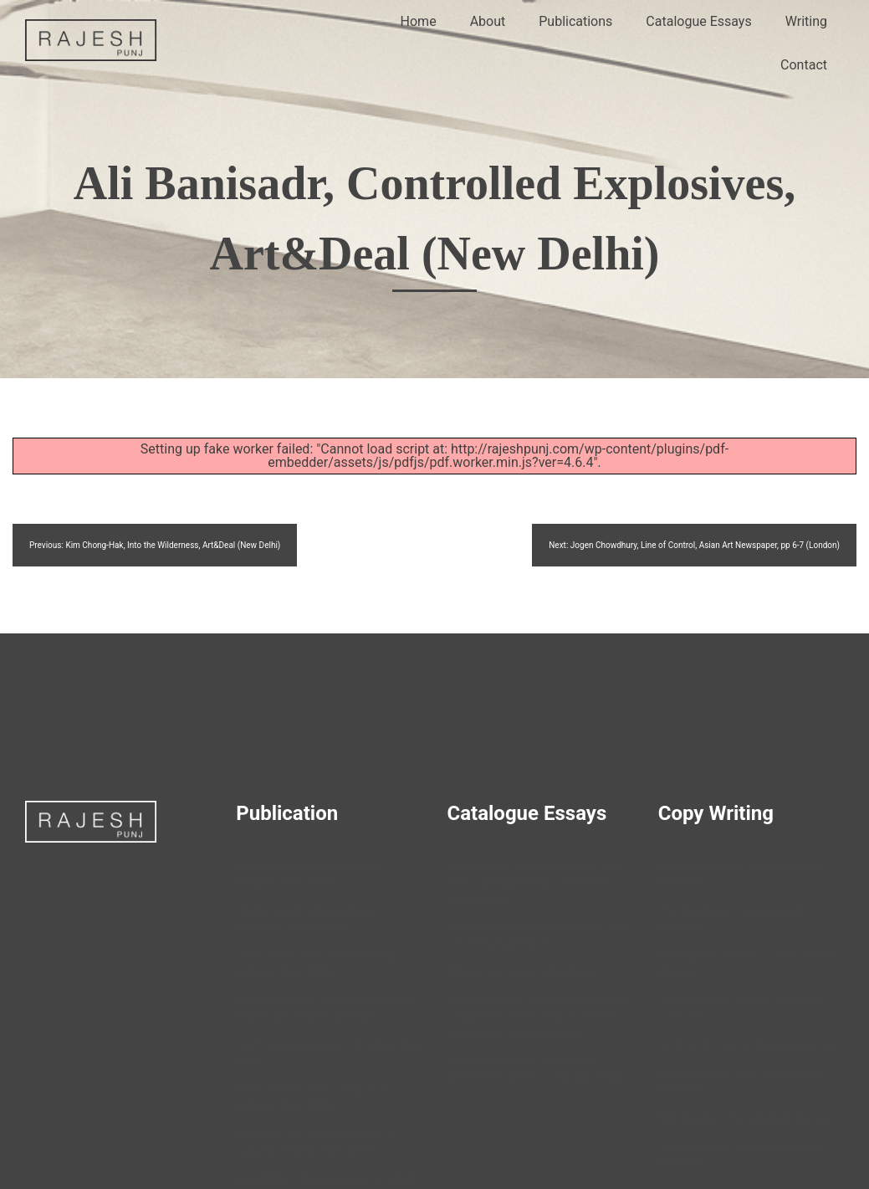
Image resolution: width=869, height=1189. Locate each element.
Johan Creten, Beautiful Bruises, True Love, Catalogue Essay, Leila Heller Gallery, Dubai (533, 881)
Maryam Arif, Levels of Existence (523, 971)
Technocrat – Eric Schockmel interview (749, 1044)
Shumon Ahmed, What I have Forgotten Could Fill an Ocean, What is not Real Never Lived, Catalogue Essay (539, 1015)
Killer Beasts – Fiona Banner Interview (747, 1117)
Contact (803, 65)
